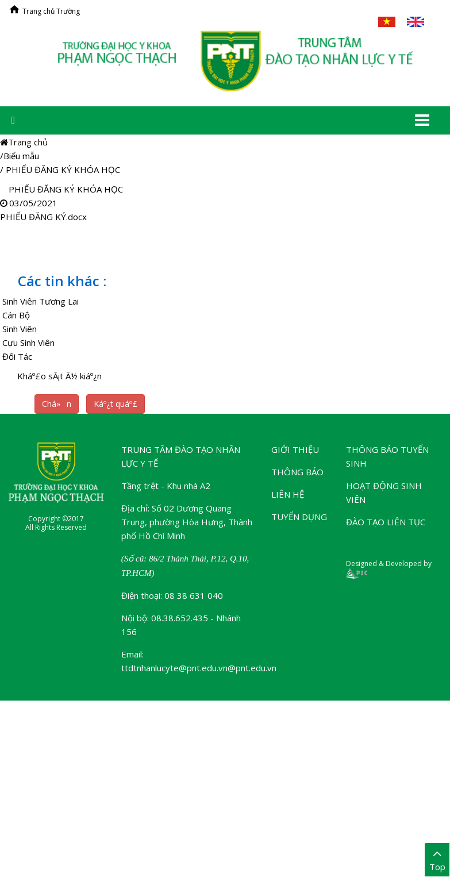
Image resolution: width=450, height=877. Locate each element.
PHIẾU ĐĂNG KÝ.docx (43, 216)
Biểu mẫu (21, 155)
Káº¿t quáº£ (115, 403)
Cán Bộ (16, 315)
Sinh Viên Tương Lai (40, 301)
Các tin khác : (62, 280)
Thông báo (297, 472)
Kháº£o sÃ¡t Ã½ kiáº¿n (59, 376)
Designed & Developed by (389, 568)
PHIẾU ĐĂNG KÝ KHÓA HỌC (63, 169)
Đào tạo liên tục (385, 522)
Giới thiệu (295, 449)
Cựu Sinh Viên (28, 342)
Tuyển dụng (299, 516)
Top (437, 859)
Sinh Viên (19, 328)
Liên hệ (287, 494)
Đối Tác (17, 356)
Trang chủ (24, 142)
